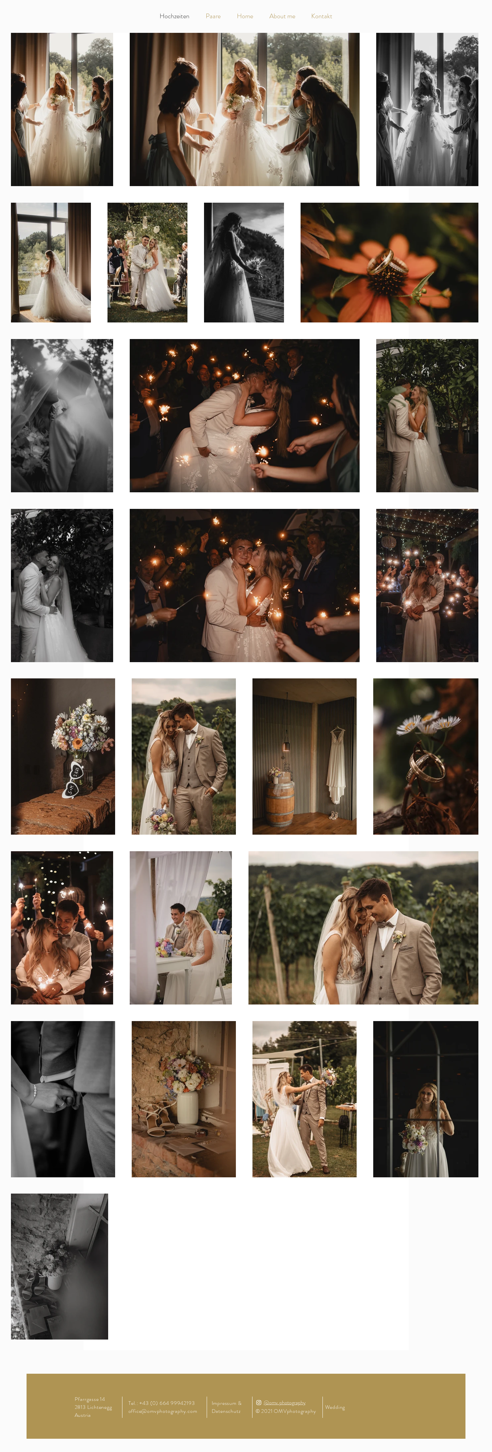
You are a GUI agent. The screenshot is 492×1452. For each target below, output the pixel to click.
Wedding (335, 1407)
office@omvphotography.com (162, 1411)
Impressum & (227, 1403)
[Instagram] (258, 1402)
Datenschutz (227, 1411)
